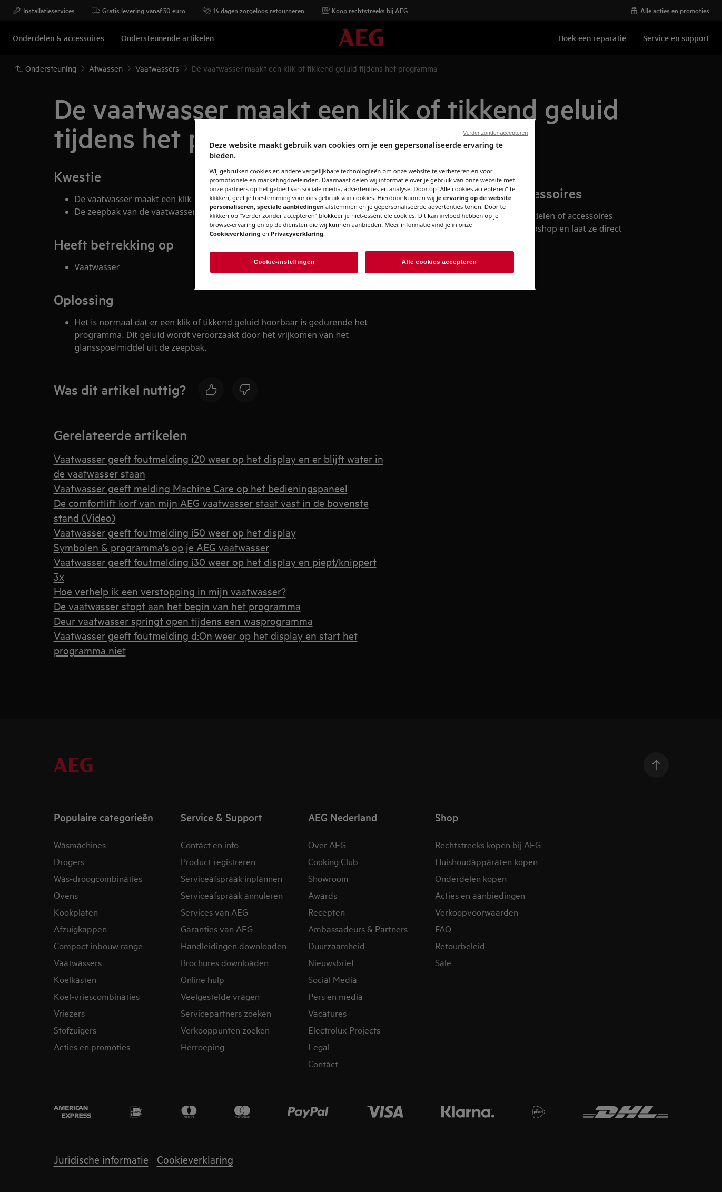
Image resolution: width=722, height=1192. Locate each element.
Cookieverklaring (235, 233)
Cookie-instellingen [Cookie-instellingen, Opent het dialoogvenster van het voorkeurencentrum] (284, 262)
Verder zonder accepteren (495, 133)
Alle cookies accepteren (439, 262)
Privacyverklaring (297, 233)
